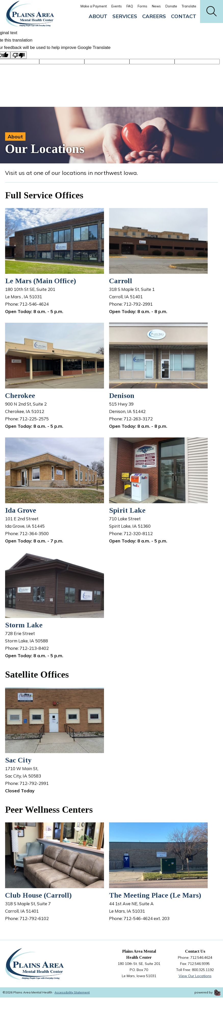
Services (124, 16)
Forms (142, 6)
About (98, 16)
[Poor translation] (18, 55)
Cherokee (20, 395)
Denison (121, 395)
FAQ (129, 6)
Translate (189, 6)
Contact (183, 16)
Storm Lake (24, 625)
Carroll (120, 281)
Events (116, 6)
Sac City (18, 760)
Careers (154, 16)
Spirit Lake (127, 510)
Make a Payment (94, 6)
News (156, 6)
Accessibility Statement (72, 992)
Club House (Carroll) (38, 895)
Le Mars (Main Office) (40, 281)
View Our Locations (195, 976)
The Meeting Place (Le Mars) (155, 895)
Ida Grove (20, 510)
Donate (171, 6)
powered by (207, 992)
